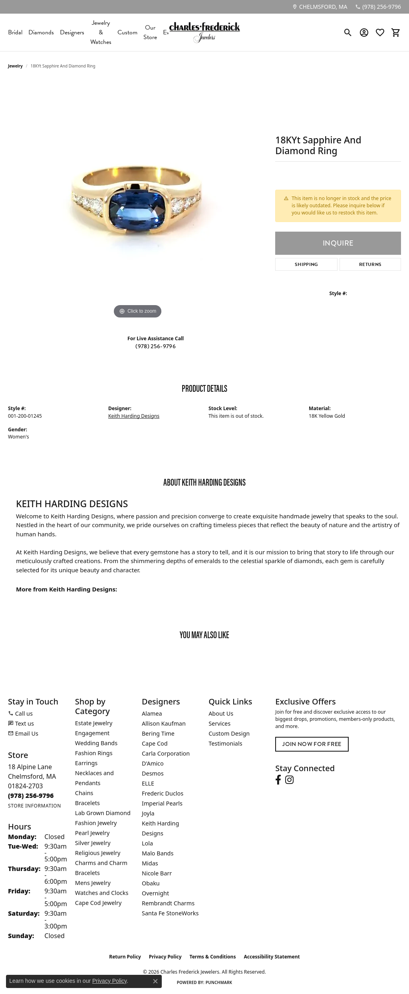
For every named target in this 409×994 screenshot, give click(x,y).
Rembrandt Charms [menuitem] (168, 903)
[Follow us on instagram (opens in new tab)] (289, 780)
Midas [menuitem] (150, 863)
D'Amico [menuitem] (153, 763)
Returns (370, 264)
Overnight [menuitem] (155, 893)
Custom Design (229, 733)
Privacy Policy (165, 956)
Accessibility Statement (272, 956)
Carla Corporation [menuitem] (166, 753)
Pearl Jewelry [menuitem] (92, 833)
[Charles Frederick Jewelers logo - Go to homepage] (204, 32)
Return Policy (125, 956)
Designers (72, 32)
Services (219, 723)
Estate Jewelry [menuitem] (93, 723)
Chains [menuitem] (84, 793)
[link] (319, 7)
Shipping (306, 264)
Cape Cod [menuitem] (155, 743)
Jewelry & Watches (100, 32)
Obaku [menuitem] (151, 883)
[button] (348, 32)
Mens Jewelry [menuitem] (93, 883)
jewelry (15, 66)
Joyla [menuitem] (148, 813)
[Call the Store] (31, 795)
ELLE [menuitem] (148, 783)
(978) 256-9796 (155, 346)
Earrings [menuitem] (86, 763)
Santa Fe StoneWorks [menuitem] (170, 913)
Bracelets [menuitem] (87, 803)
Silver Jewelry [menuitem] (93, 843)
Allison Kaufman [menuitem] (164, 723)
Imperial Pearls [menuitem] (162, 803)
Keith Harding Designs (133, 416)
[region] (138, 201)
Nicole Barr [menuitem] (157, 873)
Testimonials (225, 743)
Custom (127, 32)
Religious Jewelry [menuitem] (97, 853)
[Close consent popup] (155, 981)
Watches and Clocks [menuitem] (101, 893)
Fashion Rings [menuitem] (94, 753)
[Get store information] (34, 805)
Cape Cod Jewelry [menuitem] (98, 903)
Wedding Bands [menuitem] (96, 743)
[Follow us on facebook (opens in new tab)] (278, 780)
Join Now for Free (311, 744)
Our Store (150, 32)
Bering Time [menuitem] (158, 733)
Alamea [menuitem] (152, 713)
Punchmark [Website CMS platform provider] (219, 982)
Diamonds (41, 32)
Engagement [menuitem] (92, 733)
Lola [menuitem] (147, 843)
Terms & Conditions (213, 956)
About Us (220, 713)
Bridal (15, 32)
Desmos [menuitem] (153, 773)
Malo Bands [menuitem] (157, 853)
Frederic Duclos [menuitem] (162, 793)
